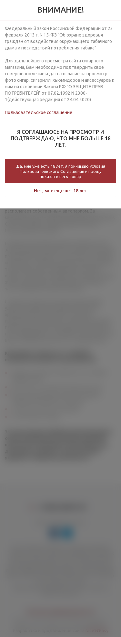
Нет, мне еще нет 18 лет (60, 190)
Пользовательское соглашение (38, 112)
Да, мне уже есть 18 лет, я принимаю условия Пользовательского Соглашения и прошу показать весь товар (60, 171)
